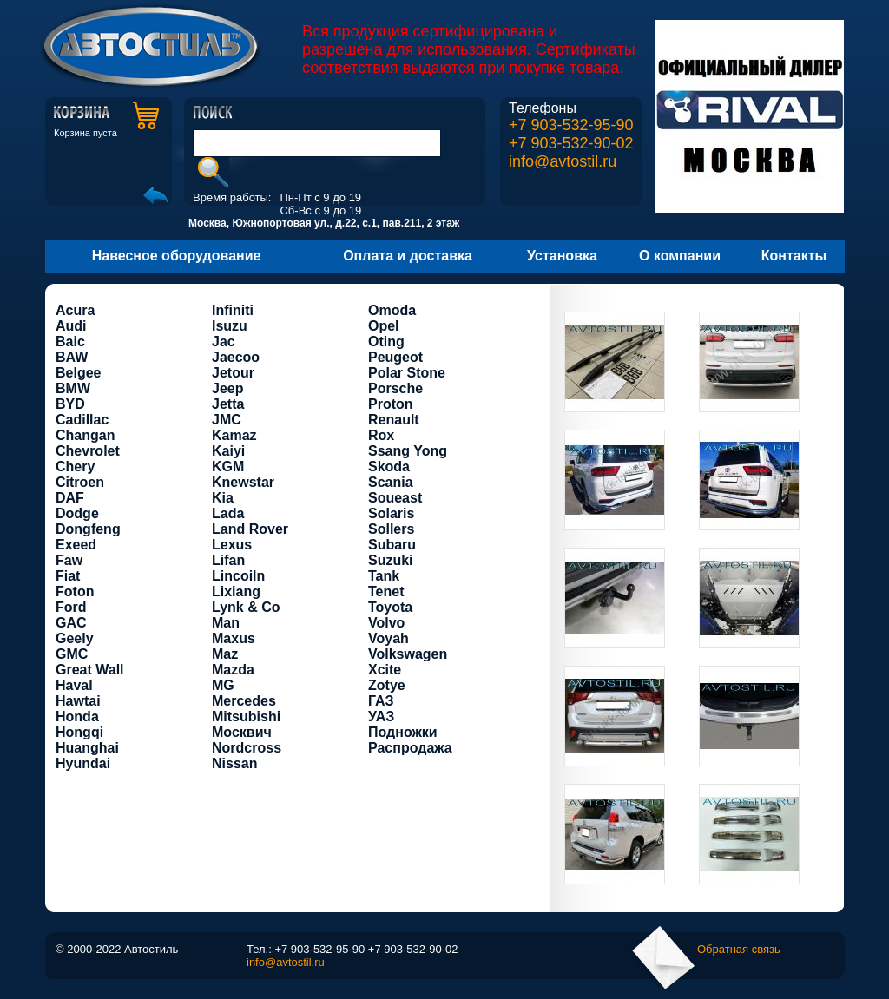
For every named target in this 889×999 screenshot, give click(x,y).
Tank (383, 576)
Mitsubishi (246, 716)
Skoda (389, 466)
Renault (393, 419)
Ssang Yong (407, 451)
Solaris (391, 513)
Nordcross (246, 747)
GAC (71, 622)
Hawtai (78, 700)
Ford (71, 607)
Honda (77, 716)
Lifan (228, 560)
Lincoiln (238, 576)
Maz (225, 654)
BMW (73, 388)
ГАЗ (381, 700)
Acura (75, 310)
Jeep (227, 388)
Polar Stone (406, 372)
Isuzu (229, 326)
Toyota (390, 607)
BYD (70, 404)
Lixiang (236, 591)
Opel (383, 326)
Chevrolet (88, 451)
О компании (680, 255)
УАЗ (381, 716)
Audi (71, 326)
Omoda (392, 310)
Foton (75, 591)
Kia (223, 497)
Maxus (233, 638)
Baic (70, 341)
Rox (381, 435)
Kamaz (234, 435)
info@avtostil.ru (562, 161)
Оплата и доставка (407, 255)
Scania (390, 482)
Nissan (234, 763)
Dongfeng (88, 529)
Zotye (386, 685)
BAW (72, 357)
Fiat (68, 576)
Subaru (392, 544)
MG (223, 685)
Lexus (232, 544)
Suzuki (390, 560)
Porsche (395, 388)
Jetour (233, 372)
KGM (228, 466)
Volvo (386, 622)
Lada (228, 513)
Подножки (403, 732)
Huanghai (87, 747)
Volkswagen (407, 654)
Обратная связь (738, 949)
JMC (226, 419)
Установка (562, 255)
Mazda (233, 669)
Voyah (388, 638)
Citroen (80, 482)
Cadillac (82, 419)
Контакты (793, 255)
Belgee (78, 372)
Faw (69, 560)
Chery (75, 466)
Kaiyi (228, 451)
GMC (72, 654)
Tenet (386, 591)
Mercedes (244, 700)
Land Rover (250, 529)
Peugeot (395, 357)
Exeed (76, 544)
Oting (386, 341)
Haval (74, 685)
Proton (390, 404)
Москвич (242, 732)
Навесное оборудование (176, 255)
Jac (223, 341)
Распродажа (410, 747)
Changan (85, 435)
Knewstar (243, 482)
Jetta (228, 404)
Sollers (391, 529)
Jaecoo (236, 357)
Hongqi (79, 732)
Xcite (384, 669)
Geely (75, 638)
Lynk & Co (246, 607)
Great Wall (90, 669)
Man (226, 622)
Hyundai (83, 763)
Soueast (395, 497)
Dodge (77, 513)
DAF (70, 497)
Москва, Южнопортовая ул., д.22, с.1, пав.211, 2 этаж (323, 223)
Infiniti (233, 310)
